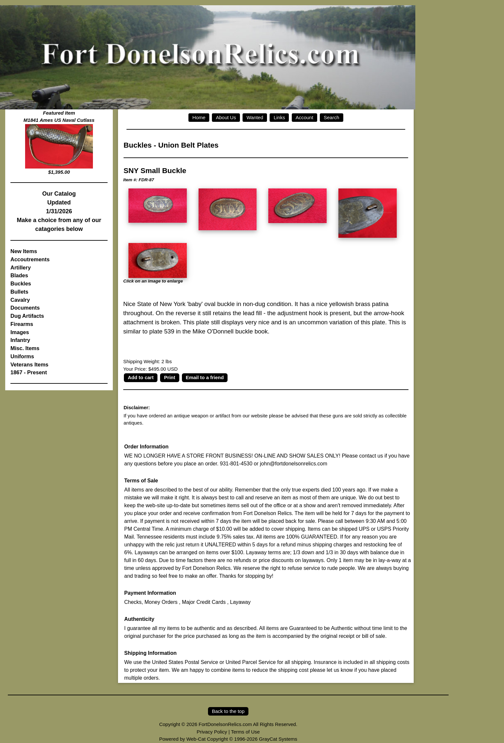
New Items (23, 251)
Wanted (254, 117)
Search (331, 117)
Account (304, 117)
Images (19, 332)
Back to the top (228, 711)
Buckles (20, 283)
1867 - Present (28, 372)
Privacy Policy (212, 732)
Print (169, 377)
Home (198, 117)
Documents (25, 308)
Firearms (21, 324)
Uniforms (22, 356)
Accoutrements (30, 259)
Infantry (20, 340)
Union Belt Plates (188, 145)
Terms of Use (245, 732)
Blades (19, 275)
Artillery (20, 267)
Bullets (19, 292)
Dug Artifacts (27, 316)
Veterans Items (29, 364)
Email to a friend (205, 377)
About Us (226, 117)
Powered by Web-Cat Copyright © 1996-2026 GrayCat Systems (228, 739)
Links (279, 117)
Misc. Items (24, 348)
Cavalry (20, 300)
